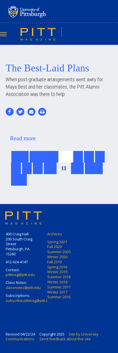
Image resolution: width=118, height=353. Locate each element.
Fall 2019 (54, 261)
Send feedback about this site (65, 338)
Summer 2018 (58, 276)
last (18, 179)
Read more (23, 138)
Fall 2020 (54, 246)
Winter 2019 (57, 271)
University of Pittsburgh (49, 11)
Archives (54, 233)
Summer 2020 (58, 251)
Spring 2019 (57, 266)
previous (44, 156)
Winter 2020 (57, 256)
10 (50, 168)
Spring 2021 (57, 241)
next (93, 168)
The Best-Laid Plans (47, 68)
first (20, 156)
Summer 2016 (58, 296)
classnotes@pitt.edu (23, 287)
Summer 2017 (58, 287)
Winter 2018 (57, 281)
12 (77, 168)
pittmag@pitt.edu (20, 274)
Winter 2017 (57, 292)
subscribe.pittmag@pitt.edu (29, 300)
